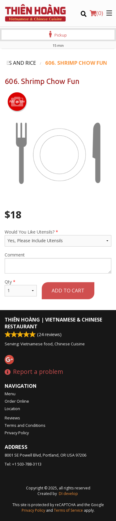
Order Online (17, 401)
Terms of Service (68, 510)
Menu (10, 393)
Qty (21, 287)
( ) (96, 13)
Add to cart (68, 290)
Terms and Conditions (25, 425)
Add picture (17, 101)
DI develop (68, 493)
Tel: (23, 464)
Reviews (12, 418)
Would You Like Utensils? (58, 238)
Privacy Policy (17, 433)
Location (12, 408)
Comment (58, 263)
